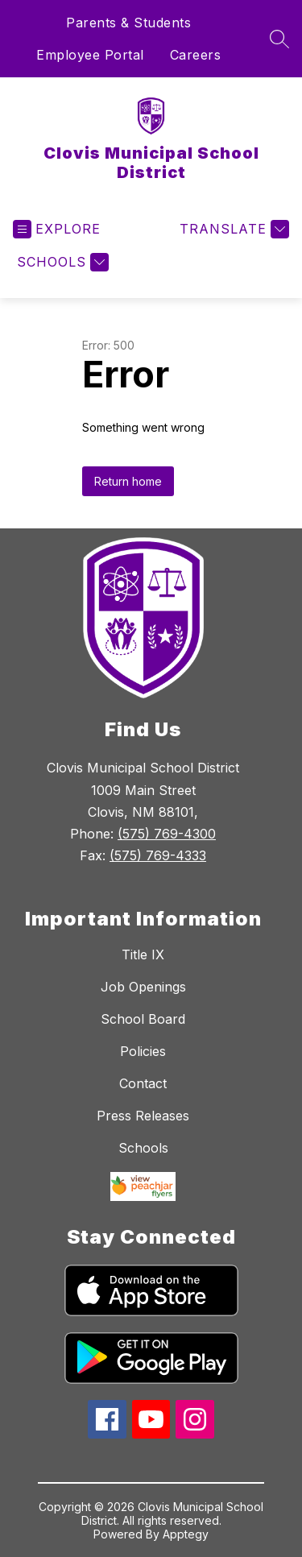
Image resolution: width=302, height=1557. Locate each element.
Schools (143, 1148)
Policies (143, 1051)
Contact (143, 1083)
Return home (128, 481)
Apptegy (186, 1534)
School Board (143, 1019)
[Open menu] (57, 229)
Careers (195, 55)
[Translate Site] (232, 229)
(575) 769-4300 (167, 834)
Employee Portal (90, 55)
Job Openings (143, 987)
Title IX (143, 954)
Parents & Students (128, 22)
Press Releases (143, 1116)
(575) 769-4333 (158, 855)
